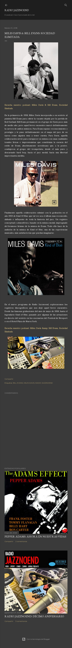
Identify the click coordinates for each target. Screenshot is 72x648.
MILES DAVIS (29, 383)
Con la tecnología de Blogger (36, 639)
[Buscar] (65, 4)
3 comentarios (21, 621)
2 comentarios (21, 541)
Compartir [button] (9, 379)
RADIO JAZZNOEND (17, 10)
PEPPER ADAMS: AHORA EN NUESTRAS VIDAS (35, 536)
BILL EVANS (18, 383)
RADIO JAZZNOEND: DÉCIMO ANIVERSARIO (34, 616)
